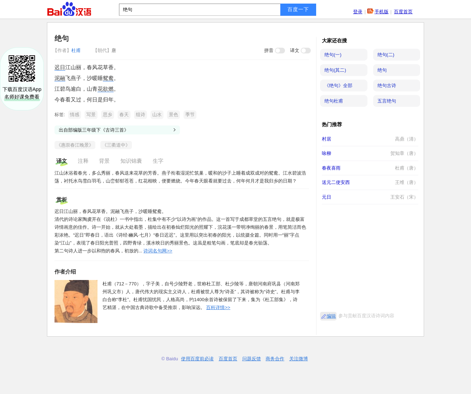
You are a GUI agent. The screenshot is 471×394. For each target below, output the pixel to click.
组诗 (140, 114)
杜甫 (67, 50)
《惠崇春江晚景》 (75, 145)
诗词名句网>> (157, 250)
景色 (173, 114)
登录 (357, 11)
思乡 (107, 114)
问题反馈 (251, 358)
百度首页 (403, 11)
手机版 (382, 11)
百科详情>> (218, 307)
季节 (190, 114)
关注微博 (298, 358)
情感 (74, 114)
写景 (91, 114)
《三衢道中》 (116, 145)
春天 (124, 114)
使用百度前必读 (197, 358)
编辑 (331, 316)
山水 (157, 114)
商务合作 (275, 358)
